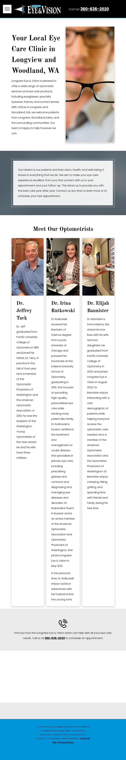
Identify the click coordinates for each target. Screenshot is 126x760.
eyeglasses (31, 96)
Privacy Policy (66, 742)
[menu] (7, 9)
